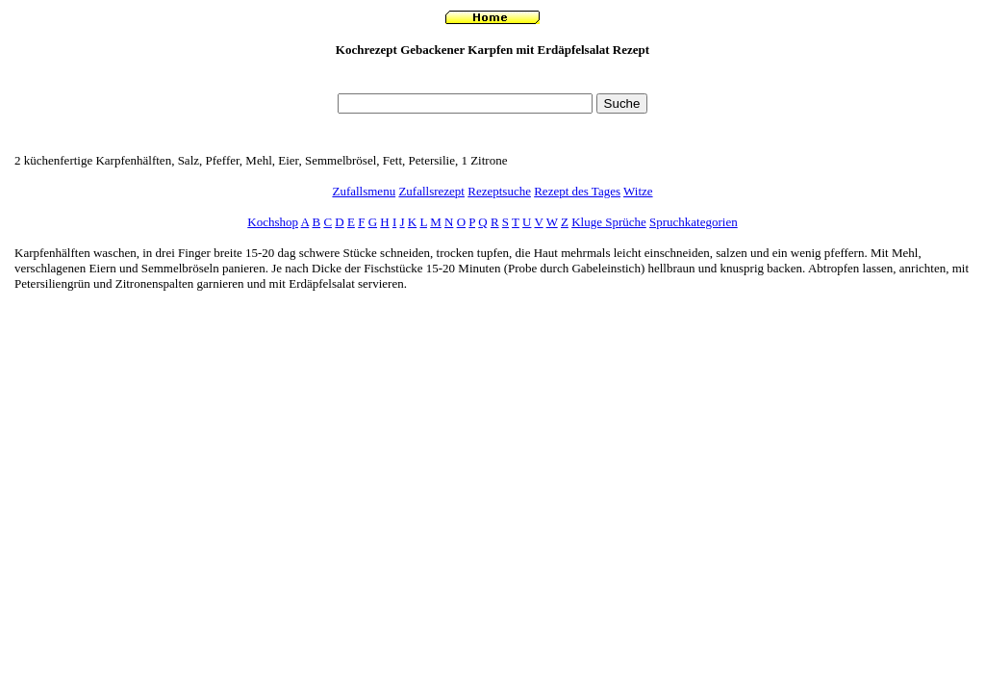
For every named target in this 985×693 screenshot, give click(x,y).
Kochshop (272, 222)
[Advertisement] (492, 80)
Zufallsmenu (363, 191)
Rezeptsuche (499, 191)
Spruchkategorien (693, 222)
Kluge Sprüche (608, 222)
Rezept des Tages (577, 191)
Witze (638, 191)
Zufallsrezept (431, 191)
